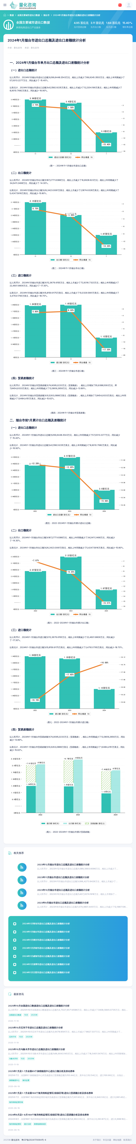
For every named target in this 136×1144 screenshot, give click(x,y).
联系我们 (127, 1140)
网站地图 (117, 1140)
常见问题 (107, 1140)
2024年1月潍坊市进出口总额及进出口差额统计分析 (46, 940)
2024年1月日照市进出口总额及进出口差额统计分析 (46, 972)
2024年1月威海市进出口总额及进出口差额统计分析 (46, 956)
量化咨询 (15, 1140)
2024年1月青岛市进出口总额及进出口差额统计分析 (46, 923)
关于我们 (97, 1140)
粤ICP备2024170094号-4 (33, 1140)
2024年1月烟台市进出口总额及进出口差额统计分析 (46, 931)
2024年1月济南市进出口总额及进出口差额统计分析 (46, 948)
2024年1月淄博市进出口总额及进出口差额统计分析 (46, 964)
